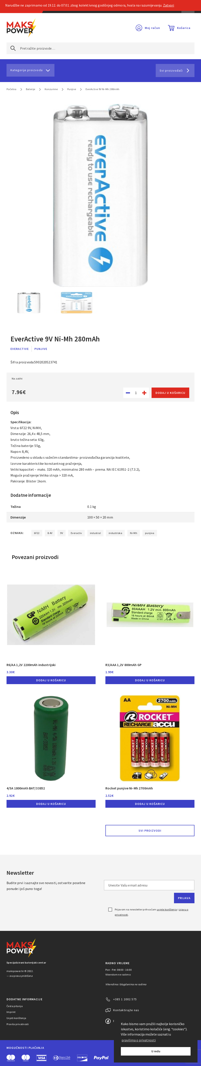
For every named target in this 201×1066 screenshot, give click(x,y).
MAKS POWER (22, 28)
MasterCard (11, 1058)
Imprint (11, 1012)
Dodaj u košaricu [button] (51, 680)
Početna (12, 89)
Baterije (30, 89)
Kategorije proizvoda (26, 70)
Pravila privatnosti (18, 1024)
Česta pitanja (15, 1006)
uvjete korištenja (167, 909)
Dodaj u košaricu (170, 393)
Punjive (71, 89)
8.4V (49, 533)
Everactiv (76, 533)
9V (61, 533)
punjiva (149, 533)
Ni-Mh (133, 533)
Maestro (26, 1058)
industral (95, 533)
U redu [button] (155, 1051)
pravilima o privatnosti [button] (139, 1040)
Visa (41, 1058)
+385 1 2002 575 (125, 999)
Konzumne (51, 89)
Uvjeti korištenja (16, 1018)
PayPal (101, 1058)
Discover (82, 1058)
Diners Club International (62, 1057)
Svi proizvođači (171, 70)
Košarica (184, 28)
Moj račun (152, 28)
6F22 (37, 533)
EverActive (19, 349)
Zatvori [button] (168, 5)
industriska (115, 533)
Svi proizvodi (150, 831)
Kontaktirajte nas (126, 1010)
